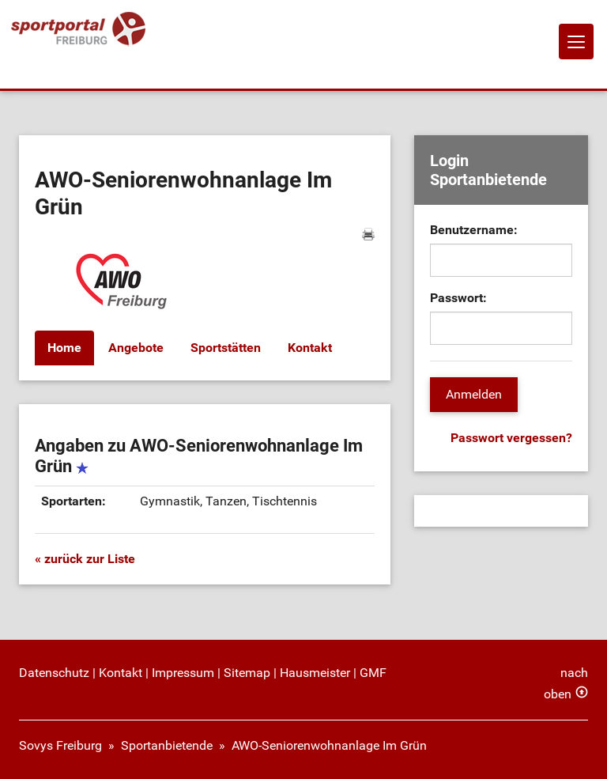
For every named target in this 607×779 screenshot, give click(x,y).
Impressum (183, 672)
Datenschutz (54, 672)
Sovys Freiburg (60, 745)
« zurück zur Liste (85, 558)
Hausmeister (315, 672)
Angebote (136, 347)
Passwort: (458, 297)
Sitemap (247, 672)
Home (64, 347)
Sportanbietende (167, 745)
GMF (373, 672)
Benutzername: (474, 229)
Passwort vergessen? (511, 437)
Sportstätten (225, 347)
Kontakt (310, 347)
